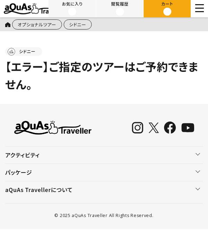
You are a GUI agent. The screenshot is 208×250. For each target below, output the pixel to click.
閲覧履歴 (120, 8)
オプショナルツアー (37, 24)
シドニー (78, 24)
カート (167, 8)
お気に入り (72, 8)
